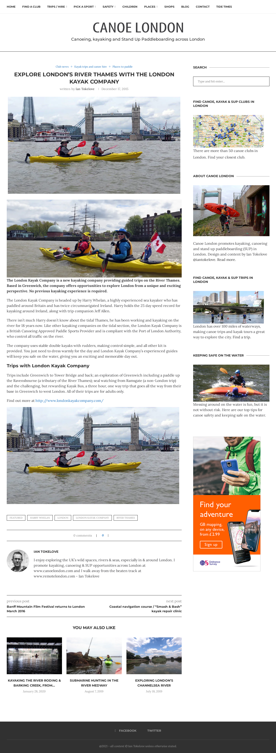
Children (129, 6)
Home (11, 6)
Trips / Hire (56, 6)
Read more (226, 259)
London (62, 518)
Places (149, 6)
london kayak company (92, 518)
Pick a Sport (84, 6)
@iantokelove (204, 259)
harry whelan (40, 518)
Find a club (31, 6)
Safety (108, 6)
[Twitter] (152, 731)
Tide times (224, 6)
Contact (203, 6)
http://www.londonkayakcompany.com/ (69, 401)
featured (16, 518)
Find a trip (241, 337)
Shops (169, 6)
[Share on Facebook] (108, 536)
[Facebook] (126, 731)
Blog (185, 6)
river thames (126, 518)
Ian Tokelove (85, 89)
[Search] (267, 6)
